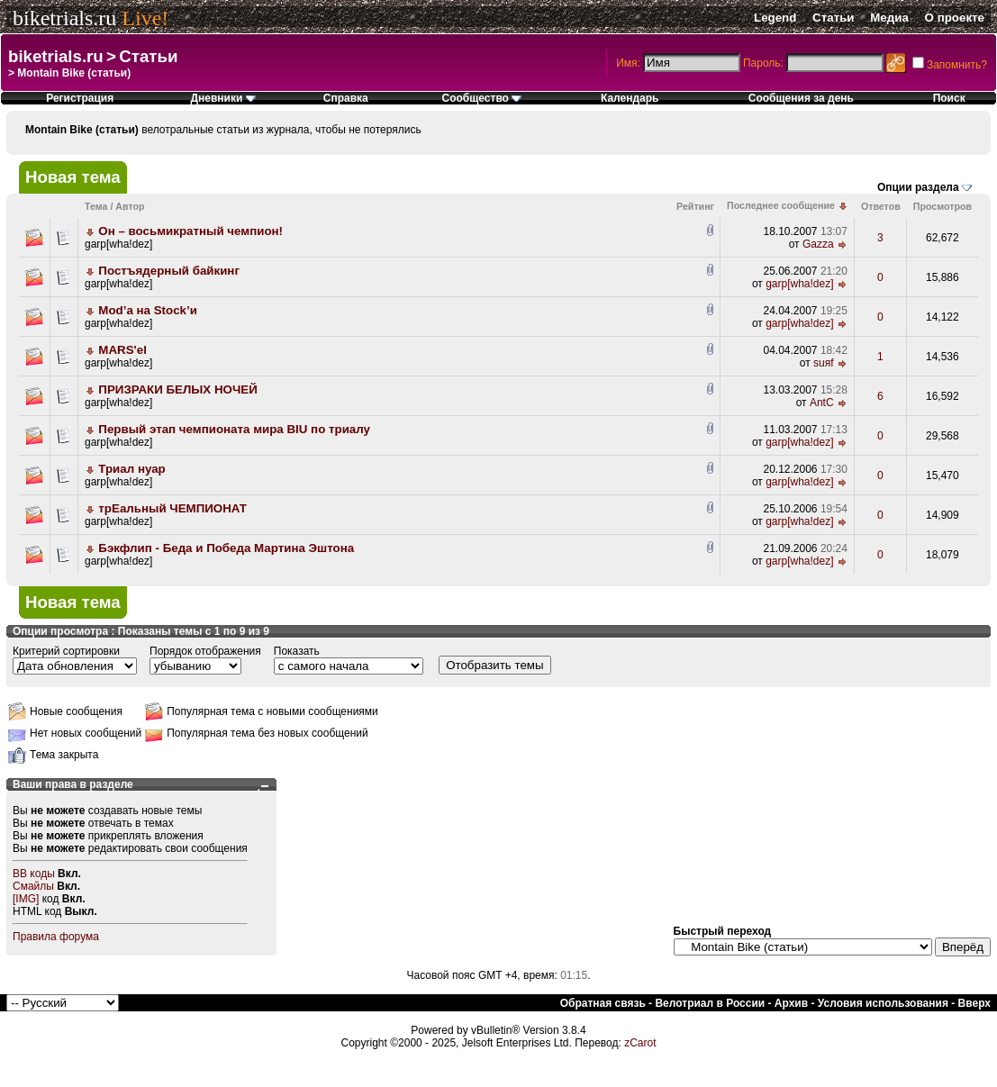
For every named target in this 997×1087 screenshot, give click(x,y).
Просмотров (942, 206)
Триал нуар (131, 469)
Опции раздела (918, 187)
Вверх (974, 1003)
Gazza (818, 244)
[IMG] (26, 898)
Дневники (222, 98)
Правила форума (56, 936)
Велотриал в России (710, 1003)
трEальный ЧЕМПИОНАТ (172, 508)
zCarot (640, 1043)
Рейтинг (695, 206)
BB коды (34, 873)
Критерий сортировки (66, 651)
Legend (775, 17)
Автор (129, 206)
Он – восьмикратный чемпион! (190, 231)
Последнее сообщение (781, 205)
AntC (822, 402)
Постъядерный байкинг (169, 270)
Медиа (889, 17)
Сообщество (481, 98)
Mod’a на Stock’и (147, 310)
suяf (823, 363)
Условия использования (883, 1003)
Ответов (881, 206)
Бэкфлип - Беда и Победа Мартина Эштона (226, 548)
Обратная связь (603, 1003)
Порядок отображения (205, 651)
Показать (297, 651)
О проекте (954, 17)
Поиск (949, 98)
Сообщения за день (801, 98)
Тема (96, 206)
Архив (791, 1003)
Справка (345, 98)
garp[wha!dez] (118, 244)
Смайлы (33, 886)
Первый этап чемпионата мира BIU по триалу (234, 429)
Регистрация (79, 98)
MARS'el (122, 350)
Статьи (833, 17)
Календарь (630, 98)
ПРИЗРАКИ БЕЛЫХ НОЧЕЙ (177, 389)
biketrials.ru (64, 18)
